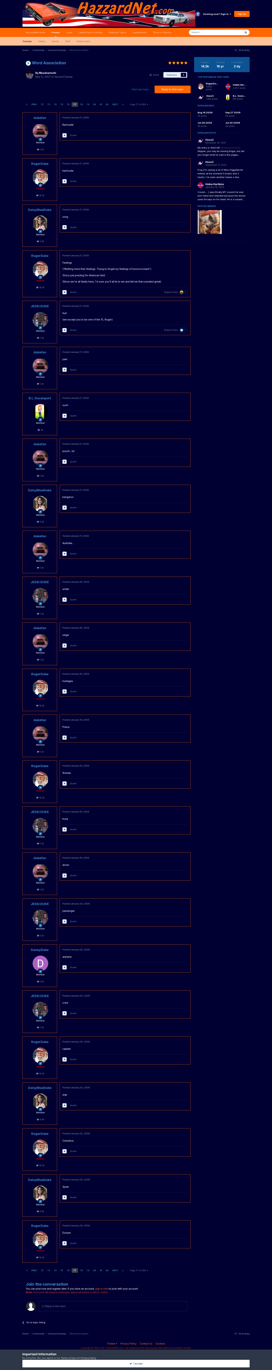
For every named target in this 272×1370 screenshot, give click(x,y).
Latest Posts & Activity (91, 32)
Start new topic (140, 89)
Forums (55, 34)
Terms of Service (162, 32)
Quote (73, 135)
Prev (34, 104)
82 (107, 104)
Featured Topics (117, 32)
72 (42, 104)
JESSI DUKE (40, 306)
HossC (210, 95)
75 (61, 104)
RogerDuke (39, 164)
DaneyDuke (40, 950)
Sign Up (242, 13)
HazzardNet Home (35, 32)
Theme (112, 1343)
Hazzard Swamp (63, 76)
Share (154, 74)
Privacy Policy (128, 1343)
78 (81, 104)
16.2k (40, 195)
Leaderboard (140, 32)
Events (55, 41)
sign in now (101, 1288)
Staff (67, 41)
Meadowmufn (47, 72)
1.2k (40, 149)
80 (94, 104)
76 (68, 104)
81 (101, 104)
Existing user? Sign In (217, 14)
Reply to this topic (173, 89)
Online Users (83, 41)
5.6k (40, 241)
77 (74, 104)
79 (88, 104)
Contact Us (146, 1343)
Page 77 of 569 (139, 104)
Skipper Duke (171, 292)
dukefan (39, 118)
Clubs (69, 32)
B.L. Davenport (40, 398)
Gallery (42, 41)
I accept (136, 1363)
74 (55, 104)
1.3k (40, 337)
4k (40, 429)
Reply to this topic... (54, 1306)
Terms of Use (68, 1357)
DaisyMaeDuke (39, 210)
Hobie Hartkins (241, 84)
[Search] (206, 32)
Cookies (160, 1343)
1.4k (40, 981)
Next (115, 104)
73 (48, 104)
